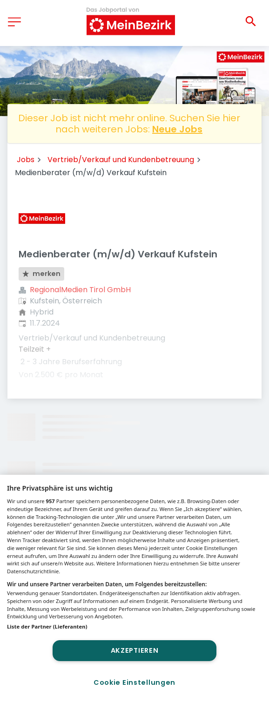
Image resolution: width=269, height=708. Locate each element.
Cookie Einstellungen (134, 682)
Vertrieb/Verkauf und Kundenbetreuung (120, 159)
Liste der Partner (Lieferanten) (47, 626)
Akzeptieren (135, 650)
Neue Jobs (177, 129)
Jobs (25, 159)
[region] (134, 591)
